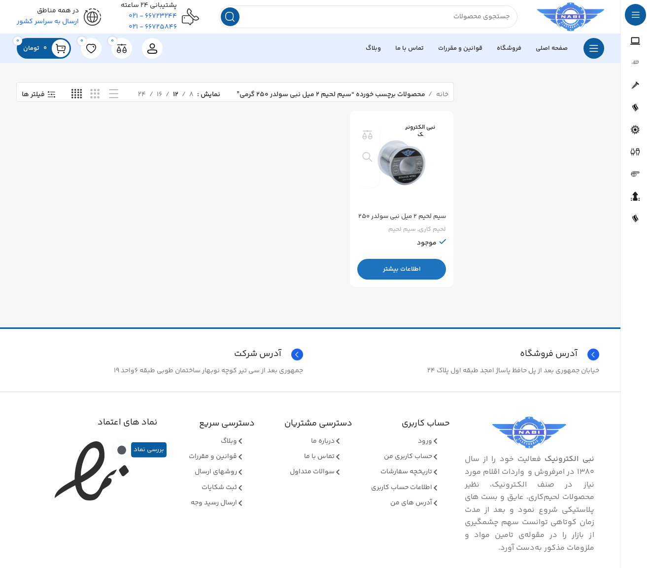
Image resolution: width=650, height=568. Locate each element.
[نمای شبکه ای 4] (76, 100)
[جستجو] (361, 19)
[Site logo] (564, 19)
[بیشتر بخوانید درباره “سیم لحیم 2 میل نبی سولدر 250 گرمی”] (402, 273)
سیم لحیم (401, 233)
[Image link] (529, 438)
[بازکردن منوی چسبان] (594, 54)
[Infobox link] (162, 360)
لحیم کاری (432, 233)
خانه (441, 100)
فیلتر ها (33, 100)
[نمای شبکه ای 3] (95, 100)
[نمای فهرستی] (113, 100)
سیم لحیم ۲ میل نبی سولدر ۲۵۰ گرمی (405, 225)
